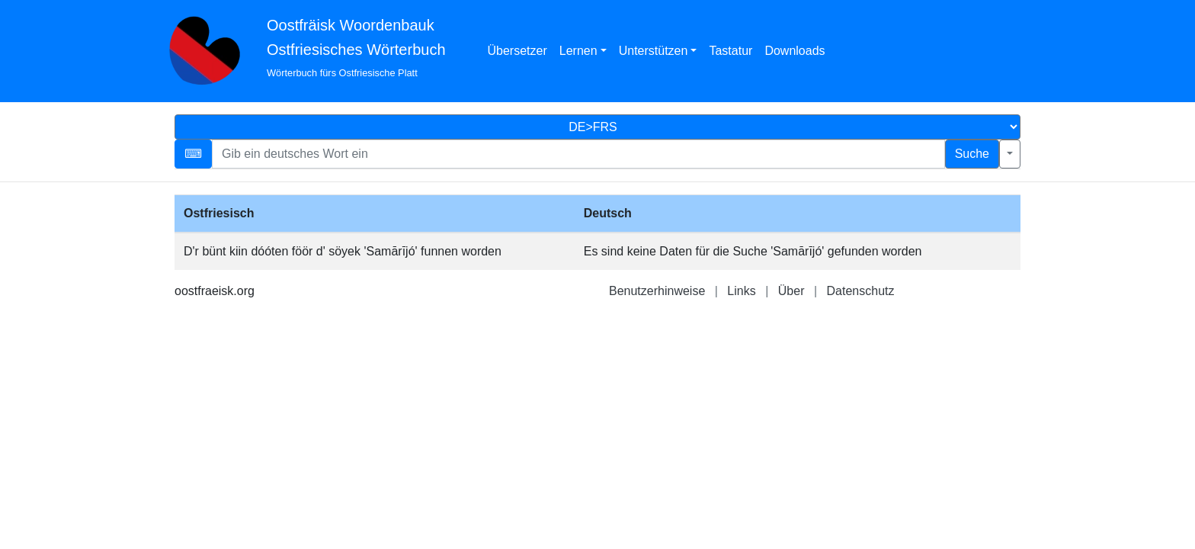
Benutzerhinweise (657, 290)
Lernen (578, 50)
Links (741, 290)
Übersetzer (517, 50)
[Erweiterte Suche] (1009, 154)
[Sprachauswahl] (597, 127)
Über (791, 290)
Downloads (794, 50)
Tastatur (730, 50)
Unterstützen (653, 50)
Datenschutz (861, 290)
